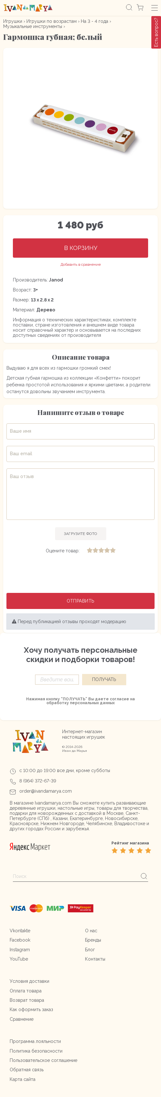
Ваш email (21, 453)
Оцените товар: (63, 550)
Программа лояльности (35, 1041)
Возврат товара (27, 1000)
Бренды (93, 940)
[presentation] (80, 573)
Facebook (20, 940)
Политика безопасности (36, 1051)
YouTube (19, 959)
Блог (90, 949)
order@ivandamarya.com (45, 791)
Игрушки (12, 21)
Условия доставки (29, 981)
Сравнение (21, 1019)
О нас (91, 930)
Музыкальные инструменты (32, 26)
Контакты (95, 959)
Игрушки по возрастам (51, 21)
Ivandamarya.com (53, 803)
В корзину (80, 247)
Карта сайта (22, 1079)
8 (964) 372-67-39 (37, 780)
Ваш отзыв (22, 476)
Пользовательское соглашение (43, 1060)
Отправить (81, 601)
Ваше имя (20, 431)
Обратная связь (26, 1069)
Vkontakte (20, 930)
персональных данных (92, 703)
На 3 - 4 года (94, 21)
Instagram (20, 949)
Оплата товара (26, 990)
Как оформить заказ (31, 1009)
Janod (56, 279)
